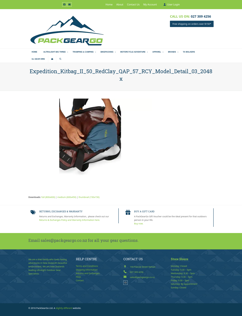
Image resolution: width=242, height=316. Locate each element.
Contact (80, 280)
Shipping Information (87, 269)
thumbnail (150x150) (89, 197)
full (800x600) (48, 197)
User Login (173, 4)
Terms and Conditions (87, 266)
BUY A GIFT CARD (144, 211)
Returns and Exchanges (88, 273)
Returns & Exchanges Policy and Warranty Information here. (69, 219)
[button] (52, 59)
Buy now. (138, 223)
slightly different (64, 308)
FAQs (78, 276)
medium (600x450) (66, 197)
